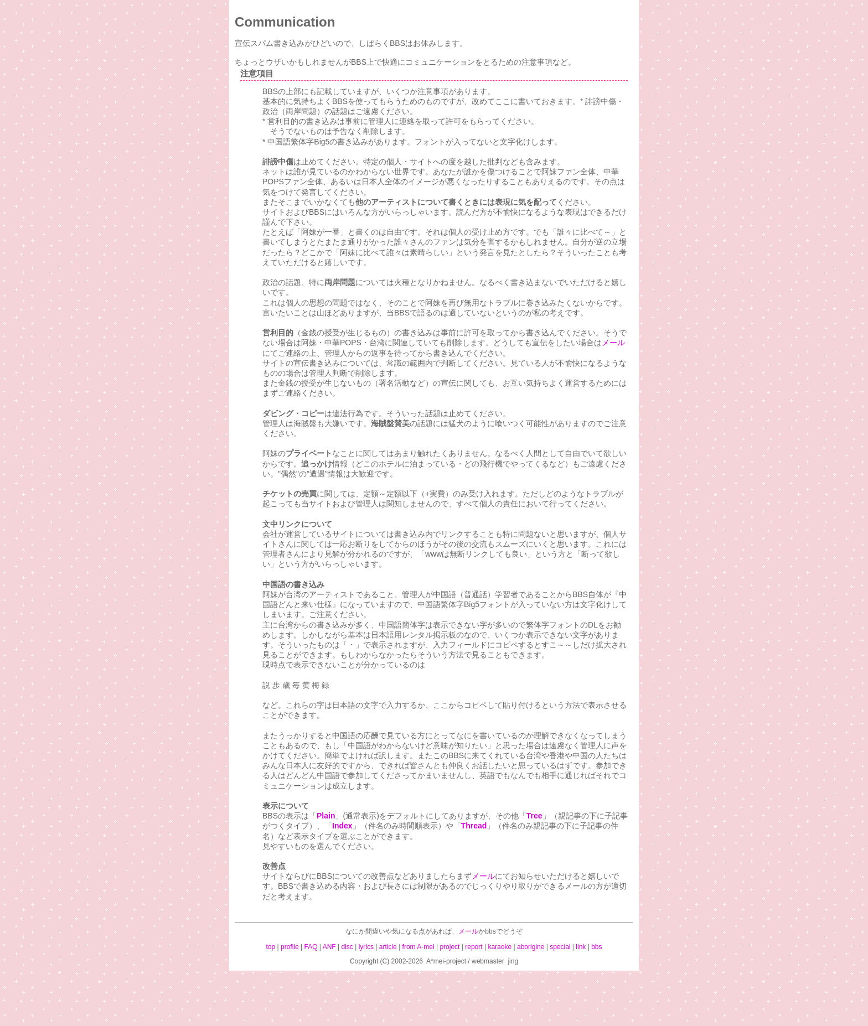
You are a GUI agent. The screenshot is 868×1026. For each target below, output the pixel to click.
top (271, 947)
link (581, 947)
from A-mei (418, 947)
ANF (329, 947)
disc (347, 947)
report (473, 947)
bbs (596, 947)
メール (613, 342)
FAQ (311, 947)
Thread (474, 825)
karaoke (500, 947)
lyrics (366, 947)
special (560, 947)
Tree (534, 815)
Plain (326, 815)
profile (290, 947)
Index (342, 825)
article (388, 947)
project (449, 947)
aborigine (530, 947)
